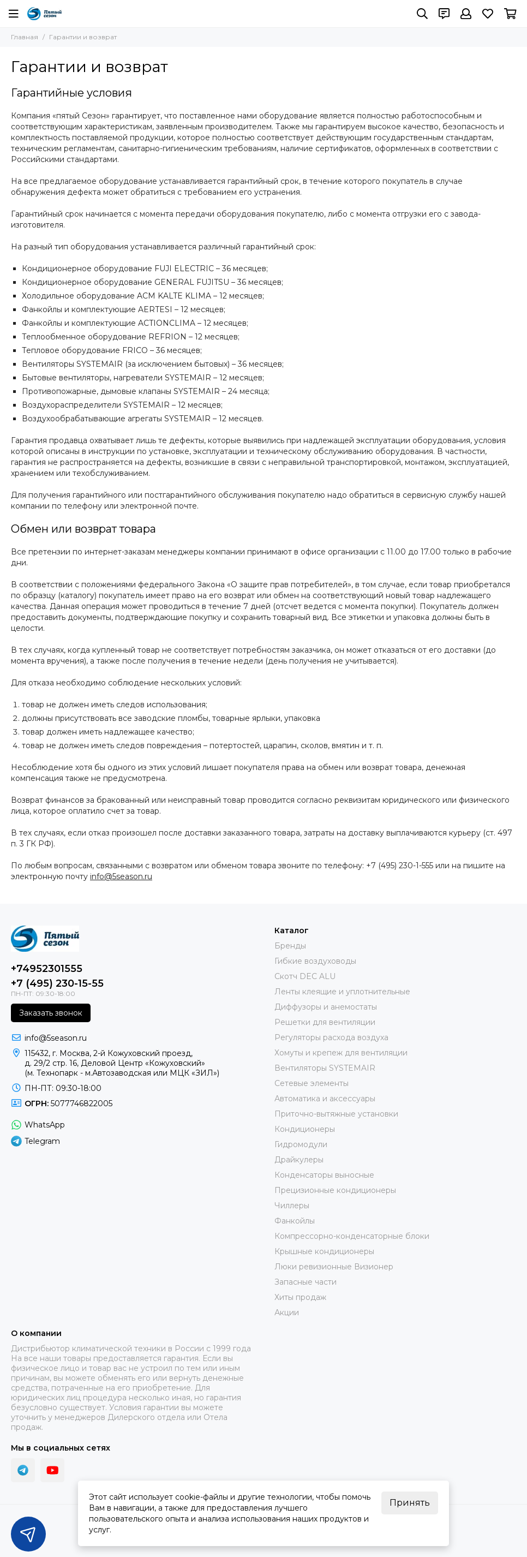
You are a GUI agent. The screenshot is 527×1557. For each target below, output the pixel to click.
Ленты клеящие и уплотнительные (342, 992)
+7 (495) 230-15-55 (57, 983)
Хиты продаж (300, 1297)
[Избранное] (488, 13)
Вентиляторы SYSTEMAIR (324, 1068)
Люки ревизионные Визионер (333, 1267)
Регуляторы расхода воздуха (331, 1037)
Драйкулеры (299, 1160)
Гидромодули (300, 1144)
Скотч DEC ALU (305, 976)
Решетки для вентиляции (324, 1022)
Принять (410, 1503)
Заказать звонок (50, 1013)
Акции (286, 1312)
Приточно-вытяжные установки (336, 1114)
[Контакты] (444, 13)
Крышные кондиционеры (324, 1251)
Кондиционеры (304, 1129)
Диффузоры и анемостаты (325, 1007)
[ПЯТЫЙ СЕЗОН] (44, 13)
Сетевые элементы (311, 1083)
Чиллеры (291, 1205)
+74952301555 (46, 969)
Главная (24, 37)
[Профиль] (466, 13)
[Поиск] (422, 13)
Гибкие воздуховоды (315, 961)
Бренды (290, 946)
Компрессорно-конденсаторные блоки (351, 1236)
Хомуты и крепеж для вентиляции (341, 1053)
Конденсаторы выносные (324, 1175)
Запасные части (305, 1282)
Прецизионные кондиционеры (335, 1190)
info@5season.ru (121, 876)
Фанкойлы (294, 1221)
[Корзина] (510, 13)
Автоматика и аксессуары (324, 1098)
